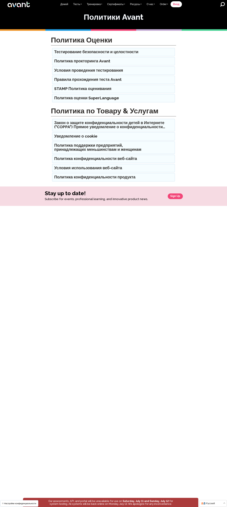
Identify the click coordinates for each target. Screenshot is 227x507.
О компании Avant (172, 223)
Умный (78, 341)
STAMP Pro (37, 254)
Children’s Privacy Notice (132, 387)
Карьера (167, 242)
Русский (210, 503)
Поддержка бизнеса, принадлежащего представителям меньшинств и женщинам (134, 347)
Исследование (126, 270)
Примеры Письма (84, 282)
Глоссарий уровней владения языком (91, 296)
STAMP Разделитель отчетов (47, 342)
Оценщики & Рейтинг (174, 248)
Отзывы (166, 236)
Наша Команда (170, 229)
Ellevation (79, 354)
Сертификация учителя (87, 256)
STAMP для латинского (43, 285)
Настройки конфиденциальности (19, 503)
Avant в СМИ (125, 236)
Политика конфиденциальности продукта (130, 378)
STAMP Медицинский (42, 266)
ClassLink (79, 348)
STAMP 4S (36, 229)
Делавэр (168, 334)
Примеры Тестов (83, 270)
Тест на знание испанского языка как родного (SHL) (45, 305)
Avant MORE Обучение (131, 290)
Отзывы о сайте (171, 260)
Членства (167, 319)
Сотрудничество (171, 274)
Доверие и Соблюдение (175, 254)
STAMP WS (37, 236)
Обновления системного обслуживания (88, 327)
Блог (120, 223)
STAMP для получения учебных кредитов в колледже (91, 225)
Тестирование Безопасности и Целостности (135, 359)
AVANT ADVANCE (128, 284)
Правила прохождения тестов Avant (135, 335)
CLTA (166, 298)
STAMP (34, 223)
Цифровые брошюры (86, 313)
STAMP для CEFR (40, 248)
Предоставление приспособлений (127, 368)
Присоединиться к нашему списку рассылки (167, 420)
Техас (166, 346)
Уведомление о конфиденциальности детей (147, 491)
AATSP (167, 286)
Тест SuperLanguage (42, 297)
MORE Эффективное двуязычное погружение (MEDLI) (132, 299)
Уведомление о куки (176, 483)
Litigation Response (129, 251)
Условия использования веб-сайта (129, 483)
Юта (166, 352)
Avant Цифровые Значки (88, 232)
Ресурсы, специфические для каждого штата (91, 305)
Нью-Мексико (171, 340)
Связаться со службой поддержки (106, 441)
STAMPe (35, 242)
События (79, 319)
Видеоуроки (81, 289)
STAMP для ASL (39, 273)
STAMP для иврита (41, 279)
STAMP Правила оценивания (135, 327)
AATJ (166, 311)
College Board (171, 305)
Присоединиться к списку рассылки (132, 243)
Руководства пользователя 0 (90, 276)
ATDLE (167, 292)
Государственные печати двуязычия (88, 240)
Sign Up (173, 199)
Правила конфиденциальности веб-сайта (133, 318)
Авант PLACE (38, 291)
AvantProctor (37, 329)
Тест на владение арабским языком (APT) (46, 314)
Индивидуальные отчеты (132, 264)
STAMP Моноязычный (43, 260)
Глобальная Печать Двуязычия (85, 249)
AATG (166, 280)
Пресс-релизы (126, 229)
